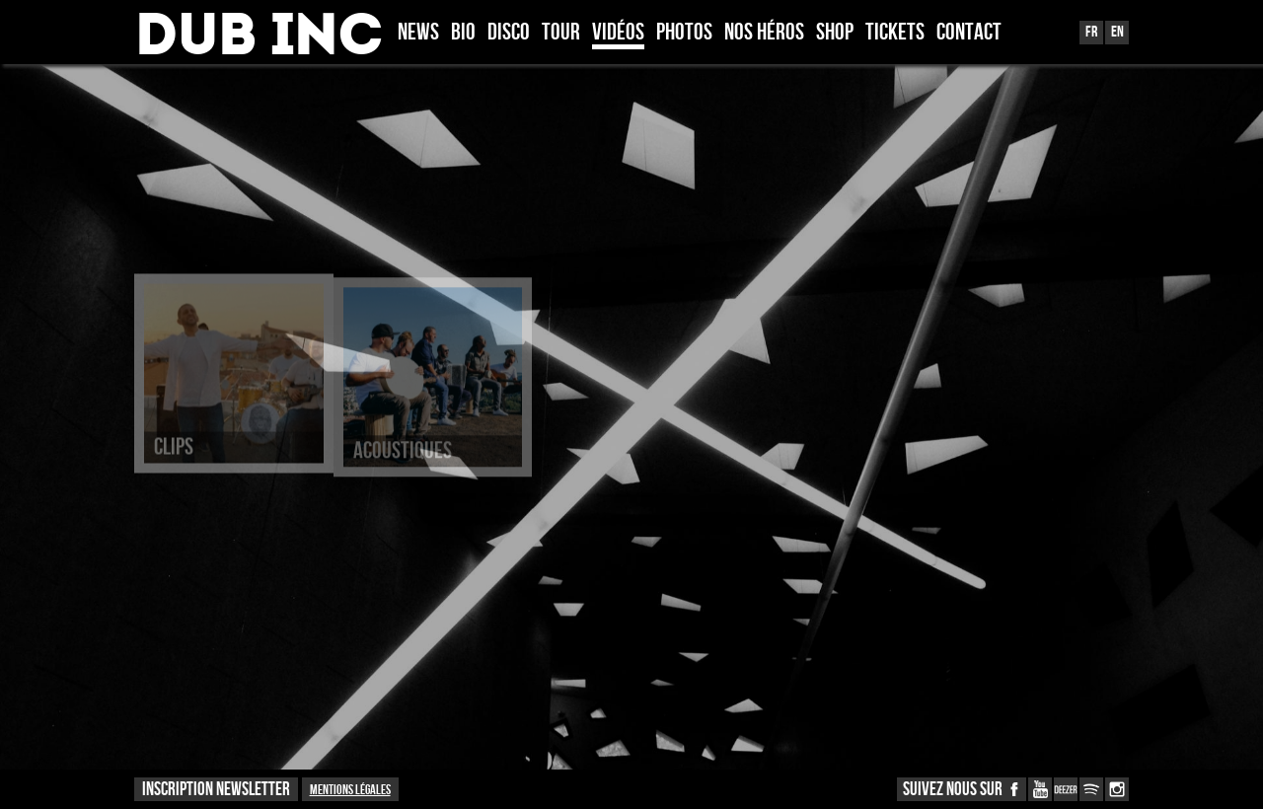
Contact (969, 33)
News (418, 33)
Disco (508, 33)
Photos (684, 33)
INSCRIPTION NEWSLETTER (216, 789)
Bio (463, 33)
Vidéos (618, 33)
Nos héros (764, 33)
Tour (561, 33)
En (1117, 32)
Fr (1091, 32)
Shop (835, 33)
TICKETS (895, 33)
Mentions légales (350, 789)
